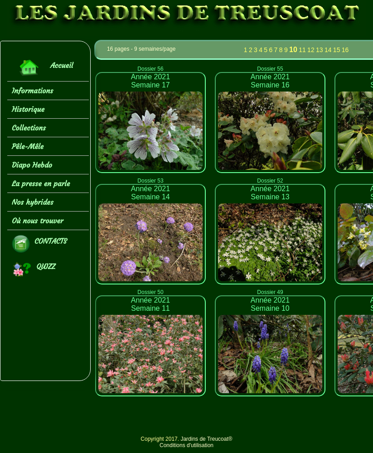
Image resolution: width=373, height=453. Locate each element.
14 (328, 49)
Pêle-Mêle (28, 146)
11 (302, 49)
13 (319, 49)
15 (336, 49)
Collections (29, 127)
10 (293, 49)
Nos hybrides (32, 202)
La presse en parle (41, 183)
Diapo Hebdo (32, 164)
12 (311, 49)
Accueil (42, 68)
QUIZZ (33, 269)
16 (345, 49)
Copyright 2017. (160, 439)
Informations (32, 90)
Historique (28, 109)
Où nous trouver (37, 220)
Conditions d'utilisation (186, 445)
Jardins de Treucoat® (206, 439)
